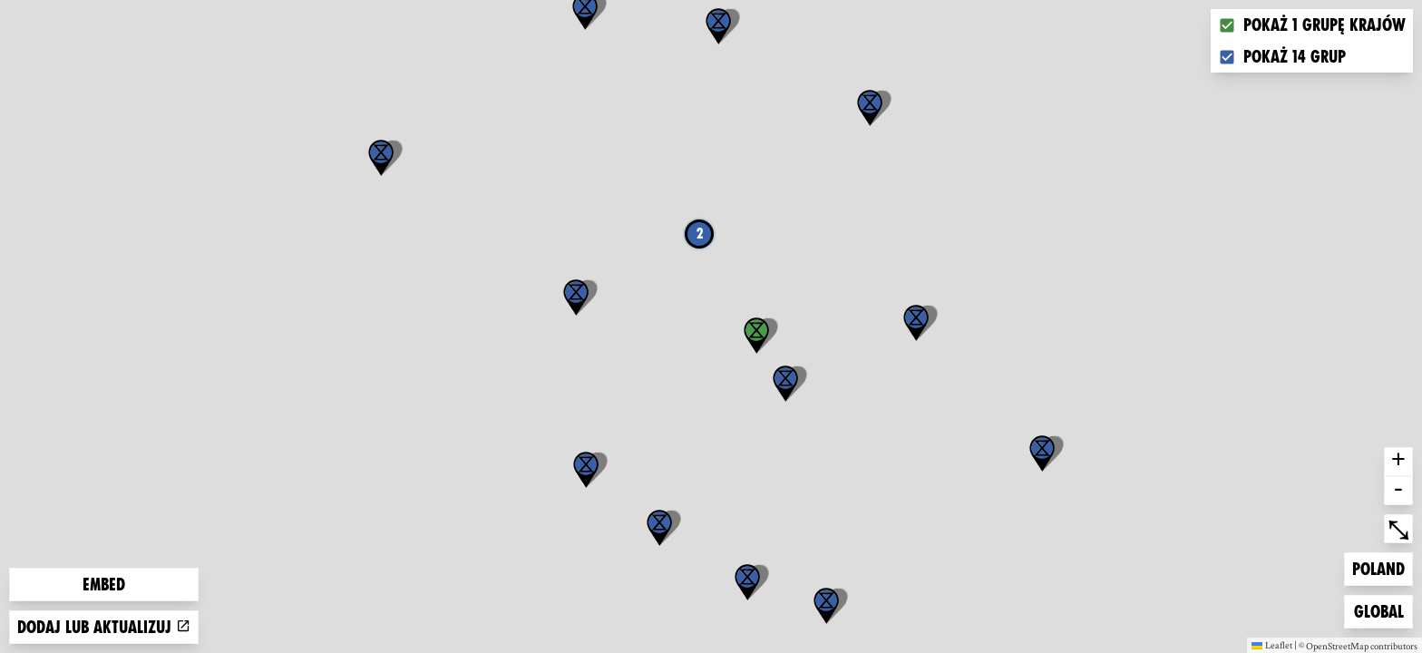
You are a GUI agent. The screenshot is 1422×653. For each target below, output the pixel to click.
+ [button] (1398, 461)
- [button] (1398, 490)
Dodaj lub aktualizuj (103, 627)
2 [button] (699, 233)
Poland (1381, 567)
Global (1383, 610)
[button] (1042, 453)
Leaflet (1272, 644)
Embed (104, 584)
